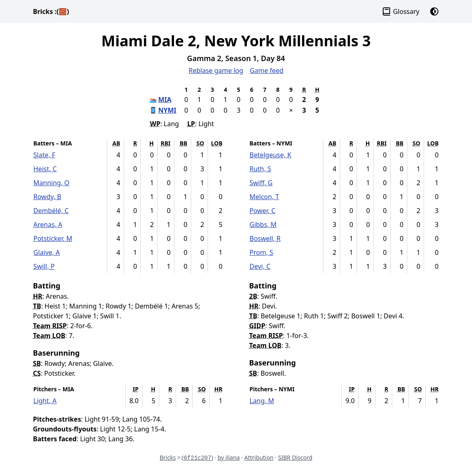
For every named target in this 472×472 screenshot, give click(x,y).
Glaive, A (47, 252)
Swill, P (44, 266)
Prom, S (261, 252)
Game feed (266, 70)
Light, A (45, 400)
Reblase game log (216, 70)
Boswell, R (265, 238)
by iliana (228, 457)
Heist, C (45, 168)
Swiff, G (261, 182)
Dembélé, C (51, 210)
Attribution (259, 457)
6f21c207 (197, 458)
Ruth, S (260, 168)
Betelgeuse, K (270, 154)
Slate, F (44, 154)
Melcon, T (264, 196)
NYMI (167, 110)
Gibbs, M (263, 224)
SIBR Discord (295, 457)
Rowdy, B (47, 196)
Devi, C (260, 266)
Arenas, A (48, 224)
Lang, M (262, 400)
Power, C (263, 210)
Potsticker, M (53, 238)
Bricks (51, 11)
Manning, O (52, 182)
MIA (164, 99)
